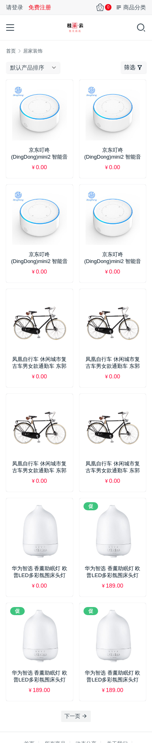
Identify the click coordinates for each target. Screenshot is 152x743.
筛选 (133, 67)
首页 (11, 51)
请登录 (14, 7)
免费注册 (39, 7)
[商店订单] (35, 67)
